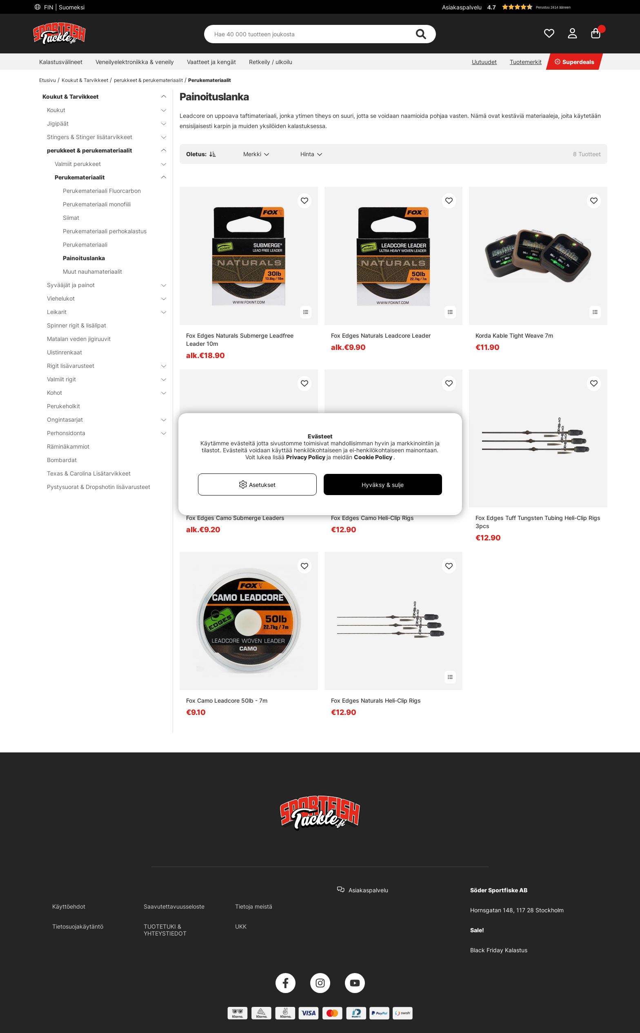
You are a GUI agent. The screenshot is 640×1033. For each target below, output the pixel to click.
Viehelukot (101, 298)
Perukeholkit (63, 406)
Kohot (101, 392)
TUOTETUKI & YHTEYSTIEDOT (165, 930)
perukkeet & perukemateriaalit (148, 80)
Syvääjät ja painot (101, 284)
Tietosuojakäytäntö (77, 926)
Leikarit (101, 311)
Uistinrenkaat (64, 352)
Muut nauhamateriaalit (92, 271)
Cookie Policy (373, 456)
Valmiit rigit (101, 379)
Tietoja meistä (253, 906)
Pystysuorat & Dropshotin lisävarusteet (98, 486)
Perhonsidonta (101, 432)
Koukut (101, 109)
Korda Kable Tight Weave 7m (514, 335)
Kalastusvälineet (60, 61)
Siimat (71, 217)
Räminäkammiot (68, 446)
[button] (546, 7)
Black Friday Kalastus (498, 950)
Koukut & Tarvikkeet (85, 80)
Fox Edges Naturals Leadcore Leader (381, 335)
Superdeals (574, 61)
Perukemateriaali (85, 244)
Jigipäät (101, 123)
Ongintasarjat (101, 419)
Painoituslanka (84, 257)
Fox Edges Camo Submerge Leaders (235, 517)
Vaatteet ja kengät (211, 61)
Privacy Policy (305, 456)
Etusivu (47, 80)
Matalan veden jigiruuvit (79, 338)
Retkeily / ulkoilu (270, 61)
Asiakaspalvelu (462, 7)
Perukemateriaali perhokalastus (105, 231)
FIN (63, 7)
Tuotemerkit (526, 61)
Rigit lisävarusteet (101, 365)
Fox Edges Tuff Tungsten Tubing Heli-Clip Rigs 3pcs (538, 521)
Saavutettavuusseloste (174, 906)
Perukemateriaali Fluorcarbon (102, 190)
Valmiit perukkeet (105, 163)
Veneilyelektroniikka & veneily (135, 61)
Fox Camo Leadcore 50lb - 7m (226, 700)
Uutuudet (484, 61)
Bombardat (62, 459)
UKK (241, 926)
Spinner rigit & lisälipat (76, 325)
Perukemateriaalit (209, 80)
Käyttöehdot (68, 906)
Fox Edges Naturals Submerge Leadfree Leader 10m (239, 339)
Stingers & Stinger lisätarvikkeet (101, 136)
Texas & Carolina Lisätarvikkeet (89, 473)
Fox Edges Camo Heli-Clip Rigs (372, 517)
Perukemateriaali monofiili (97, 204)
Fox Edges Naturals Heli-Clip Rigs (376, 700)
